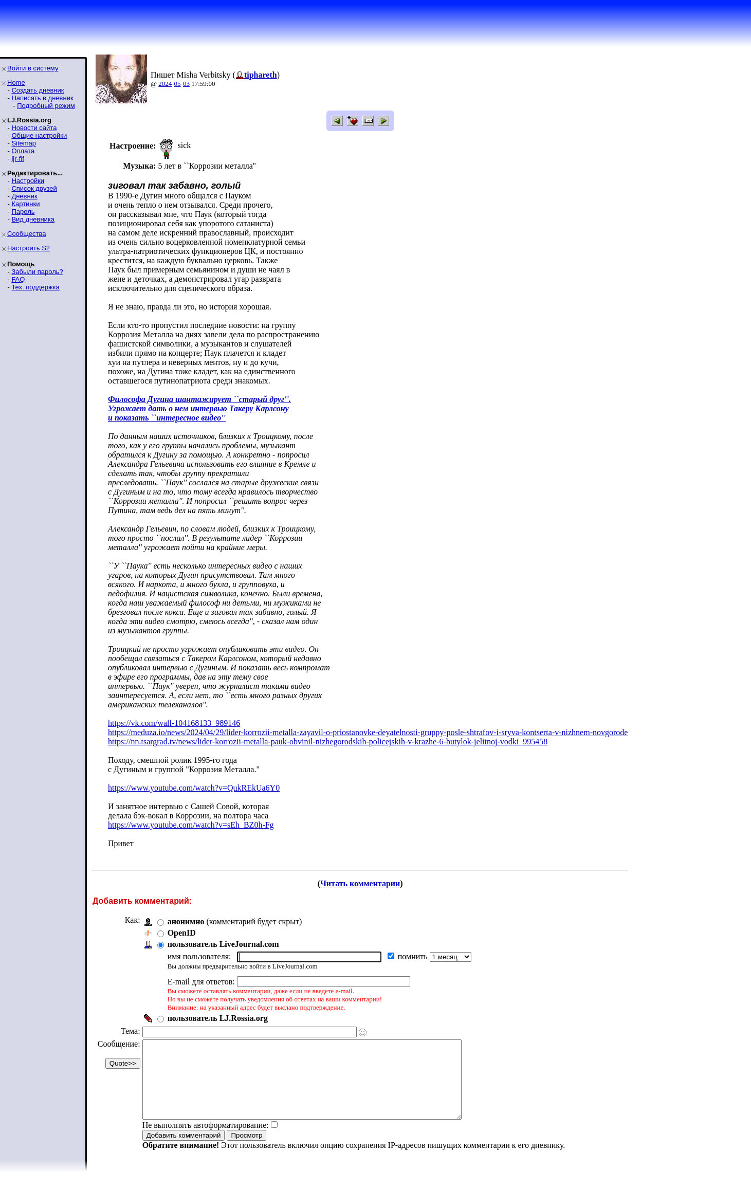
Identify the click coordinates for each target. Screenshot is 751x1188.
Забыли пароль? (37, 272)
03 (186, 83)
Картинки (25, 204)
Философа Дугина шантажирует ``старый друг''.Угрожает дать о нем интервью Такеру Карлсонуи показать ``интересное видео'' (199, 408)
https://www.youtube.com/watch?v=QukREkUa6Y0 (194, 787)
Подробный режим (46, 105)
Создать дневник (37, 90)
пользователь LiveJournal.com (223, 944)
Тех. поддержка (35, 287)
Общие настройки (39, 135)
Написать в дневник (42, 98)
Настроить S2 (28, 248)
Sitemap (23, 143)
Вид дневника (32, 219)
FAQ (18, 279)
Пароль (22, 211)
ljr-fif (17, 158)
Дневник (24, 196)
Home (16, 82)
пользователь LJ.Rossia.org (218, 1018)
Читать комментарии (360, 883)
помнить (414, 956)
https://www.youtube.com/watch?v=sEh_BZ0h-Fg (191, 824)
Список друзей (34, 188)
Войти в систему (32, 68)
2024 (165, 83)
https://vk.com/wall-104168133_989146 (174, 723)
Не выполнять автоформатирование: (205, 1140)
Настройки (27, 181)
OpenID (182, 932)
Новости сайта (34, 128)
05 (177, 83)
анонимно (186, 921)
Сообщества (26, 233)
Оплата (22, 151)
